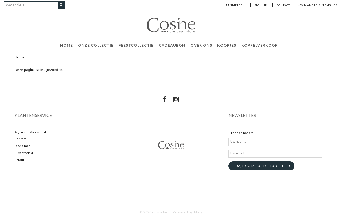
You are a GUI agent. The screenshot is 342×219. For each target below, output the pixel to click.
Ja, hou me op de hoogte (260, 165)
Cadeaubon (172, 45)
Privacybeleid (24, 152)
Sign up (261, 5)
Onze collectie (96, 45)
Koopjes (226, 45)
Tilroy (197, 212)
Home (66, 45)
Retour (19, 159)
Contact (283, 5)
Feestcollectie (136, 45)
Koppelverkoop (259, 45)
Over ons (201, 45)
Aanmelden (235, 5)
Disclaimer (22, 145)
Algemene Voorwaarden (32, 131)
